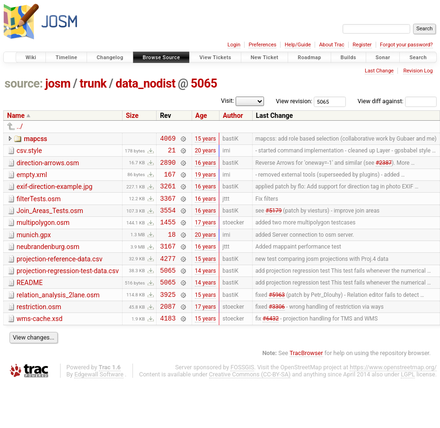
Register (361, 45)
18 (172, 246)
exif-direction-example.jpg (54, 192)
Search (418, 57)
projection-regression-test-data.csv (68, 286)
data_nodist (145, 83)
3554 (168, 219)
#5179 (273, 220)
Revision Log (417, 71)
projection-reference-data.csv (59, 273)
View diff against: (397, 101)
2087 (168, 327)
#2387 (384, 166)
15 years (205, 139)
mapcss (35, 139)
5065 (204, 83)
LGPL (408, 397)
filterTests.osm (39, 206)
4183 (168, 340)
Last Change (379, 71)
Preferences (262, 45)
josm (57, 83)
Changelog (110, 57)
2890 (168, 166)
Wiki (31, 57)
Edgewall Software (98, 397)
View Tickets (215, 57)
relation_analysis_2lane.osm (58, 313)
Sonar (383, 57)
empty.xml (32, 179)
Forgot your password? (406, 45)
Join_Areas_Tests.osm (50, 219)
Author (233, 115)
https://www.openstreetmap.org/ (393, 389)
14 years (205, 287)
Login (234, 45)
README (30, 299)
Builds (348, 57)
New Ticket (265, 57)
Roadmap (309, 57)
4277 (168, 273)
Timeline (66, 57)
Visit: (227, 100)
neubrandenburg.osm (48, 259)
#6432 (271, 341)
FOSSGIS (242, 389)
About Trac (331, 45)
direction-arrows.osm (48, 165)
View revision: (294, 101)
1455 (168, 233)
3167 (168, 260)
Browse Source (161, 57)
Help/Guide (298, 45)
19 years (205, 179)
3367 (168, 206)
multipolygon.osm (43, 232)
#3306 (277, 327)
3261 (168, 192)
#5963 (277, 314)
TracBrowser (306, 375)
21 (172, 152)
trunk (92, 83)
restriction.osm (39, 326)
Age (201, 115)
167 (170, 179)
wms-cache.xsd (39, 340)
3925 (168, 314)
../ (20, 126)
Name (16, 115)
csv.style (29, 152)
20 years (205, 153)
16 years (205, 166)
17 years (205, 233)
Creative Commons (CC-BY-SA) (250, 397)
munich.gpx (34, 246)
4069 (168, 139)
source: (24, 83)
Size (132, 115)
